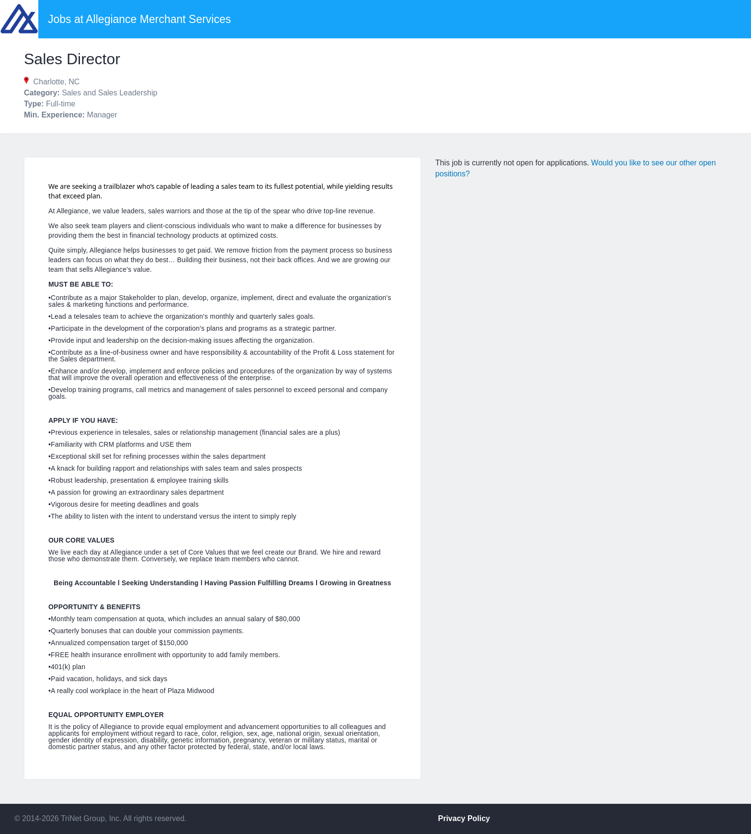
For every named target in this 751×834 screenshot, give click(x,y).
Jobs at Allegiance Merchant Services (139, 19)
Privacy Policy (464, 818)
